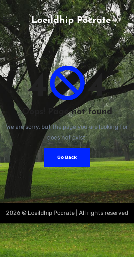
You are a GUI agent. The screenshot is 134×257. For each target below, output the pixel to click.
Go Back (67, 157)
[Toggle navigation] (7, 19)
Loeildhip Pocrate (71, 20)
